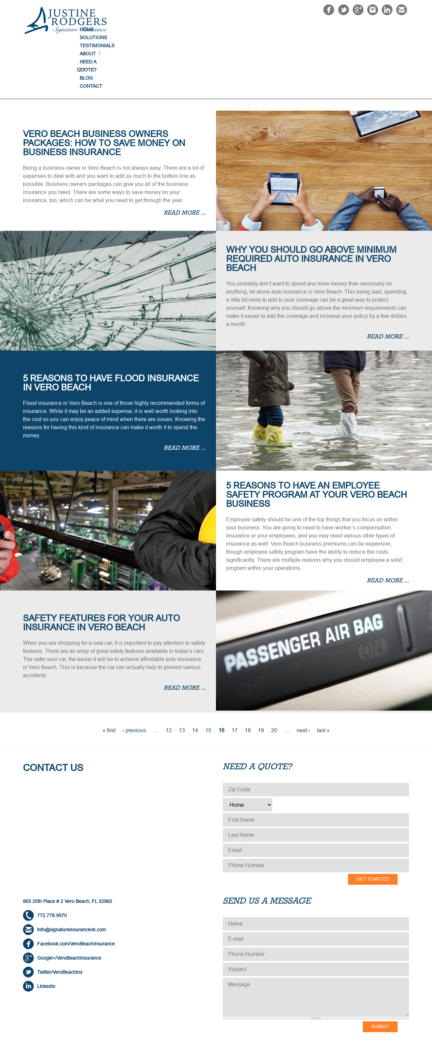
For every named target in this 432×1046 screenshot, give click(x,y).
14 (195, 676)
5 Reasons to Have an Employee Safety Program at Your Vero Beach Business (316, 440)
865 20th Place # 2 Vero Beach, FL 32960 (67, 846)
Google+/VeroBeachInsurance (69, 903)
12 (169, 676)
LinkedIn (46, 931)
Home (180, 29)
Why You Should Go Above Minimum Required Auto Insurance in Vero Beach (311, 204)
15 (208, 676)
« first (109, 676)
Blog (363, 29)
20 (274, 676)
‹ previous (134, 676)
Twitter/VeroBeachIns (59, 917)
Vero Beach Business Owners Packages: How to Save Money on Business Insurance (104, 88)
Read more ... (185, 158)
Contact (392, 29)
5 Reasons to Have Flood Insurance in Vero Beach (111, 328)
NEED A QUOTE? (327, 29)
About (290, 29)
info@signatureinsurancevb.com (71, 875)
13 (182, 676)
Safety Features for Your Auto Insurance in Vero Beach (101, 568)
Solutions (211, 29)
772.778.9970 (52, 860)
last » (323, 676)
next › (303, 676)
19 (261, 676)
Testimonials (253, 29)
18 (248, 676)
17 (235, 676)
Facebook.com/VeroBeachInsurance (76, 889)
